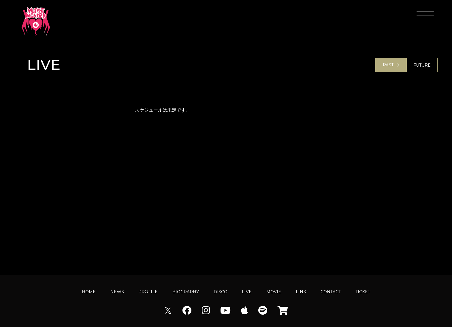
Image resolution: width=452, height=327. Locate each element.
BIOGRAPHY (185, 291)
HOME (89, 291)
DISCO (220, 291)
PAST (388, 65)
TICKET (362, 291)
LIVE (247, 291)
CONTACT (331, 291)
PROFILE (148, 291)
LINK (301, 291)
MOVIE (273, 291)
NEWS (117, 291)
